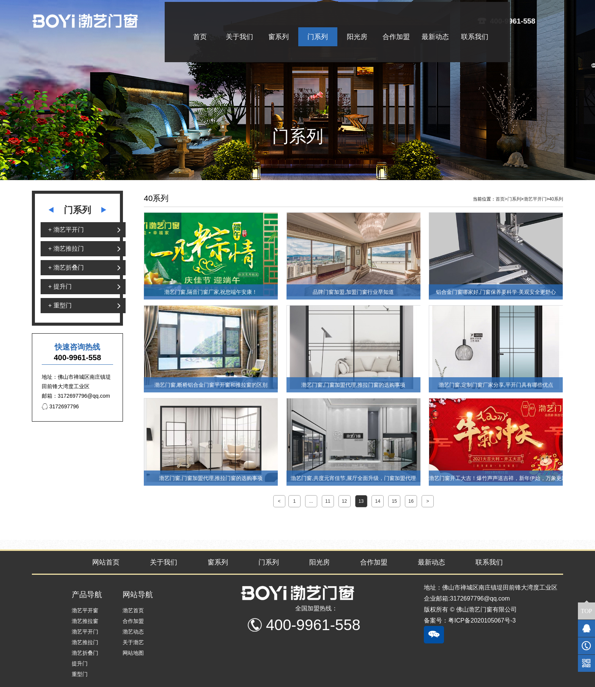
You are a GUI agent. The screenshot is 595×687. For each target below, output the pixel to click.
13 (361, 501)
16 (411, 501)
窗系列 (218, 562)
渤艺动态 (133, 632)
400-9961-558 (513, 21)
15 (394, 501)
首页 (501, 199)
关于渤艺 (133, 642)
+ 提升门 (60, 286)
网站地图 (133, 653)
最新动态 (431, 562)
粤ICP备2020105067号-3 (482, 620)
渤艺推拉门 (85, 642)
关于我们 (163, 562)
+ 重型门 (60, 305)
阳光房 (319, 562)
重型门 (80, 674)
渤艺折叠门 (85, 653)
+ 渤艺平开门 (66, 229)
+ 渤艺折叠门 (66, 267)
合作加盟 (373, 562)
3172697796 (60, 406)
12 (344, 501)
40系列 (556, 199)
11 (328, 501)
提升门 (80, 663)
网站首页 (106, 562)
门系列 (514, 199)
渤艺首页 (133, 610)
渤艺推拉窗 (85, 621)
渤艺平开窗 (85, 610)
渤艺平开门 (535, 199)
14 (378, 501)
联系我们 (489, 562)
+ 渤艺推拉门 (66, 248)
